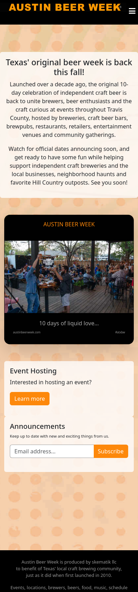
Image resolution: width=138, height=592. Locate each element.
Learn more (29, 399)
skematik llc (104, 562)
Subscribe (111, 451)
